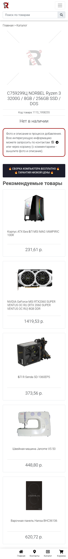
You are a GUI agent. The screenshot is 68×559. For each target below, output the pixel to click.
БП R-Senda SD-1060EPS (34, 377)
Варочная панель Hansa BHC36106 (34, 520)
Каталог (22, 25)
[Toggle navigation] (60, 5)
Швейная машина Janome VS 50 (34, 449)
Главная (8, 25)
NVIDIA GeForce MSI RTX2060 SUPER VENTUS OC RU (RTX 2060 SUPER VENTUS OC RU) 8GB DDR (31, 305)
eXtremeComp (39, 1)
